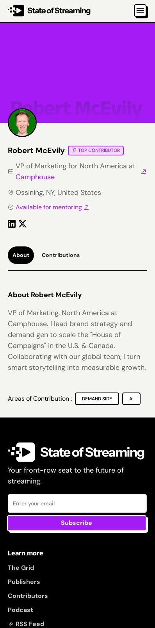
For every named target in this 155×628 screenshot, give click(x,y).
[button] (140, 10)
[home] (49, 11)
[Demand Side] (97, 398)
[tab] (21, 255)
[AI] (131, 398)
